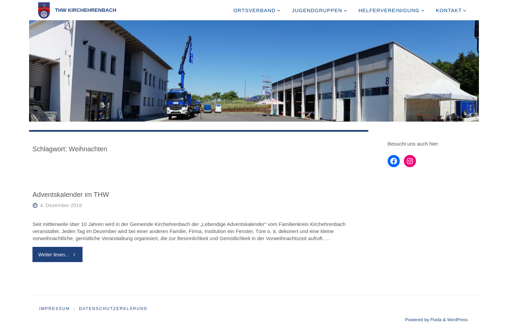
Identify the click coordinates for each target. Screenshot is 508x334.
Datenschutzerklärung (114, 309)
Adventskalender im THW (71, 194)
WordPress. (457, 320)
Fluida (433, 320)
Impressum (54, 309)
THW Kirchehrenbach (85, 10)
